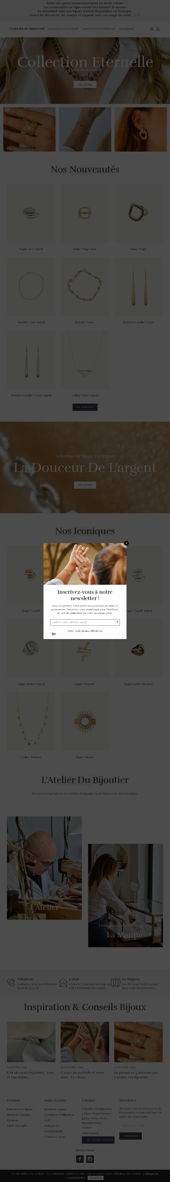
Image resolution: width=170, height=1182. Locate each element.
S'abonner (117, 622)
